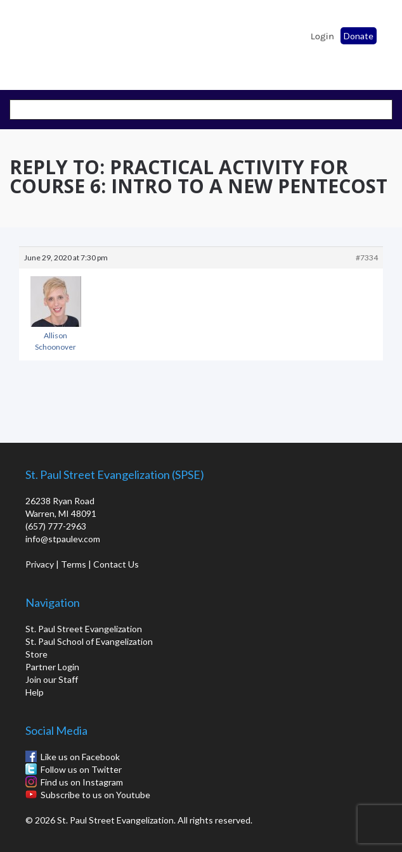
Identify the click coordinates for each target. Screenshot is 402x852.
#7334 (367, 257)
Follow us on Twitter (81, 769)
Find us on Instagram (82, 782)
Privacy (39, 564)
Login (322, 36)
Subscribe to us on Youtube (95, 794)
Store (36, 654)
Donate (358, 35)
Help (34, 692)
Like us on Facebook (80, 756)
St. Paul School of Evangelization (44, 41)
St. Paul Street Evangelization (83, 628)
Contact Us (116, 564)
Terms (73, 564)
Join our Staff (51, 679)
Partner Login (52, 666)
